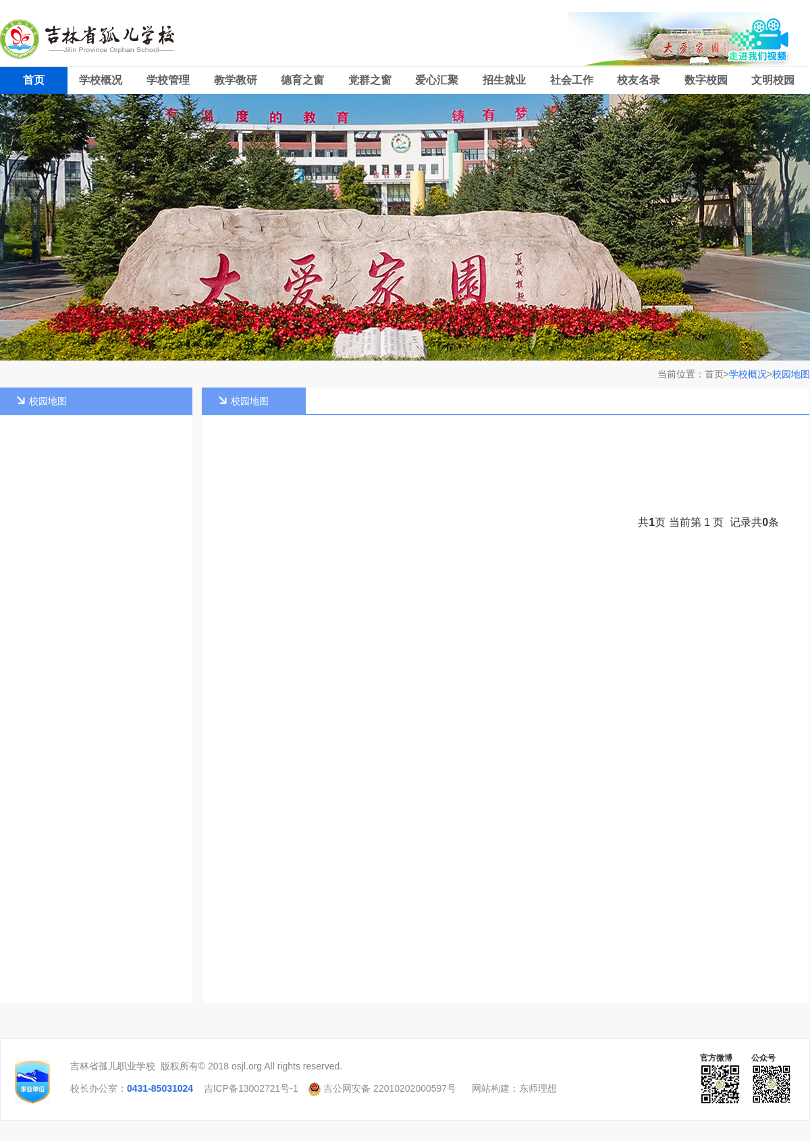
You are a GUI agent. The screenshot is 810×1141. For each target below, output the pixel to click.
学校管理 (168, 80)
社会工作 (571, 80)
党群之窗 (370, 80)
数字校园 (706, 80)
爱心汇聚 (436, 80)
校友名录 (638, 80)
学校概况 (100, 80)
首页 (34, 80)
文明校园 (772, 80)
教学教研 (235, 80)
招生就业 (504, 80)
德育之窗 (302, 80)
